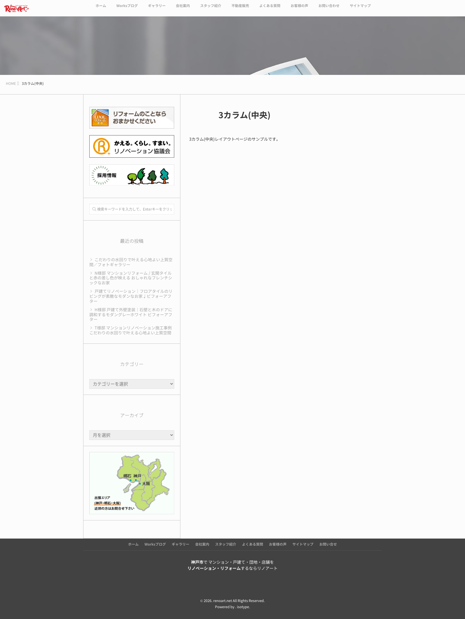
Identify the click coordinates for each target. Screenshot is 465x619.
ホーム (100, 9)
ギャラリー (156, 9)
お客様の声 (299, 9)
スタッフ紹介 (210, 9)
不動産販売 (240, 9)
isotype (243, 607)
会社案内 (183, 9)
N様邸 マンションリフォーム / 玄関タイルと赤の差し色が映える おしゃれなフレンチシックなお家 (130, 278)
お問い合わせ (329, 9)
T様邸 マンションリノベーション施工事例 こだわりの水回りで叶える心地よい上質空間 (130, 330)
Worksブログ (127, 9)
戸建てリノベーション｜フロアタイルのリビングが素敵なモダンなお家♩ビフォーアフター (130, 296)
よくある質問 (269, 9)
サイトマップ (360, 9)
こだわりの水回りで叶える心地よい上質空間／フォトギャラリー (130, 262)
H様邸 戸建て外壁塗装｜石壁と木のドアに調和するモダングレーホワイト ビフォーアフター (130, 315)
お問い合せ (328, 544)
